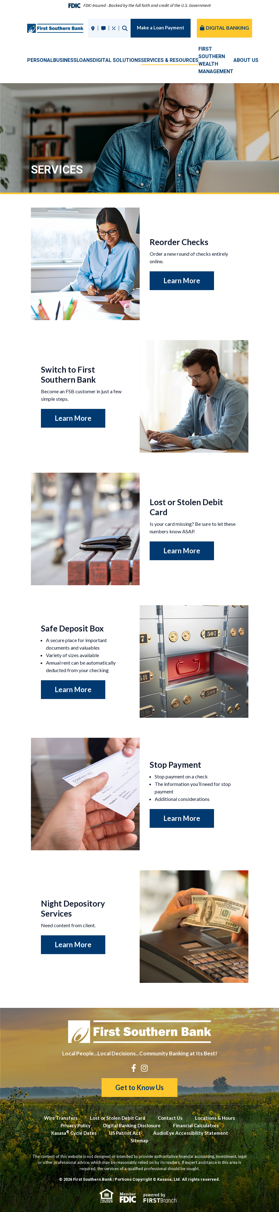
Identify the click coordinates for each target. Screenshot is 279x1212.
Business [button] (65, 60)
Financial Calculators (196, 1125)
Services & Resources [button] (169, 60)
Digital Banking (227, 28)
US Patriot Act (125, 1133)
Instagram (144, 1068)
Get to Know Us (139, 1087)
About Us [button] (245, 60)
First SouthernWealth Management (215, 60)
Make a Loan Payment (160, 27)
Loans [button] (85, 60)
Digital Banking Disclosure (132, 1125)
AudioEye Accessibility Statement (190, 1133)
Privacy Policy (76, 1125)
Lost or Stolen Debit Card (117, 1118)
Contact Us (170, 1118)
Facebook (133, 1068)
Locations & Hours (215, 1118)
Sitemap (139, 1140)
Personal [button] (40, 60)
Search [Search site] (124, 28)
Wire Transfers (60, 1118)
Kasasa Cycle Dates (74, 1133)
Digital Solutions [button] (117, 60)
